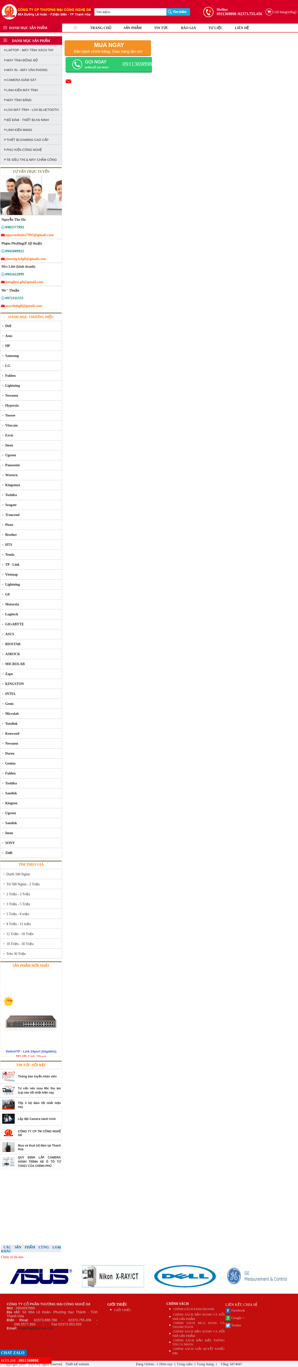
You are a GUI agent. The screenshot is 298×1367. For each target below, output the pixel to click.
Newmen (11, 395)
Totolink (11, 724)
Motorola (12, 604)
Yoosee (10, 415)
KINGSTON (14, 684)
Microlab (12, 714)
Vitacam (11, 425)
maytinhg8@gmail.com (36, 1328)
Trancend (12, 515)
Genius (10, 763)
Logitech (11, 614)
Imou (9, 445)
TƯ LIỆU (215, 28)
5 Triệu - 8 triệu (17, 914)
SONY (10, 843)
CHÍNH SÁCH (177, 1304)
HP (7, 346)
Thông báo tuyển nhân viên (37, 1076)
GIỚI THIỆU (117, 1304)
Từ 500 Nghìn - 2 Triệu (23, 884)
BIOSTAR (13, 644)
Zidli (8, 853)
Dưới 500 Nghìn (18, 874)
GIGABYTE (14, 624)
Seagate (11, 505)
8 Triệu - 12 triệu (18, 924)
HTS (8, 545)
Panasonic (12, 465)
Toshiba (11, 495)
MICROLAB (15, 664)
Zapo (9, 674)
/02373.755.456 (249, 14)
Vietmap (11, 574)
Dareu (9, 753)
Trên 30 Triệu (16, 954)
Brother (11, 535)
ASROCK (12, 654)
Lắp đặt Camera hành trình (37, 1119)
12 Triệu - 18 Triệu (20, 934)
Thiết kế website (77, 1364)
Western (11, 475)
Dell (8, 326)
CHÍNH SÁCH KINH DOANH (193, 1309)
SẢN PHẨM (133, 28)
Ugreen (10, 455)
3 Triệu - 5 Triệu (18, 904)
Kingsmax (12, 485)
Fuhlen (10, 376)
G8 (7, 594)
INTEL (10, 694)
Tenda (9, 554)
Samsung (12, 356)
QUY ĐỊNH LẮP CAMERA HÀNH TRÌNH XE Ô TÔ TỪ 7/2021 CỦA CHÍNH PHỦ (39, 1162)
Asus (8, 336)
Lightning (12, 385)
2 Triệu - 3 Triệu (18, 894)
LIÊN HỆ (242, 28)
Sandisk (11, 793)
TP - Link (12, 564)
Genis (9, 704)
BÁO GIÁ (188, 28)
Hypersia (12, 405)
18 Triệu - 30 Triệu (20, 944)
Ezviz (9, 435)
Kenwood (12, 733)
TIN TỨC (161, 28)
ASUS (9, 634)
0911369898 (226, 14)
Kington (11, 803)
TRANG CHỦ (100, 28)
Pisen (9, 525)
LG (7, 366)
